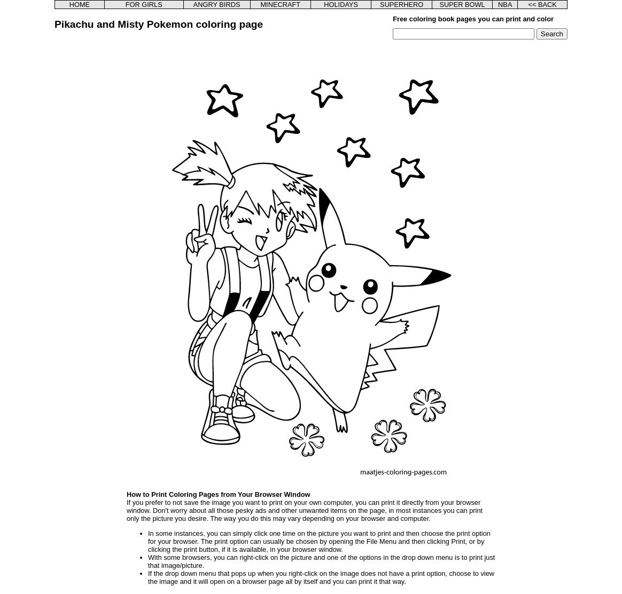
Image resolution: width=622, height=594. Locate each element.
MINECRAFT (280, 5)
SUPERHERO (401, 5)
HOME (79, 5)
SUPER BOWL (462, 5)
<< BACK (542, 5)
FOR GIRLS (144, 5)
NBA (505, 5)
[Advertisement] (109, 199)
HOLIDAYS (341, 5)
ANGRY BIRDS (216, 5)
